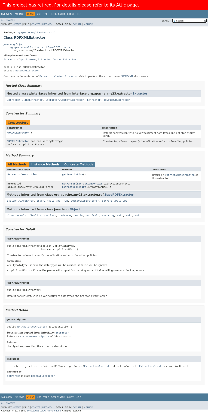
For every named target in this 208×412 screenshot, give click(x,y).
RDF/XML (127, 76)
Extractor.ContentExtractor (57, 59)
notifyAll (92, 215)
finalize (35, 215)
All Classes (8, 20)
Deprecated (58, 14)
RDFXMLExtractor (18, 132)
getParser (68, 183)
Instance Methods (45, 164)
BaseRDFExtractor (27, 70)
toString (108, 215)
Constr (35, 24)
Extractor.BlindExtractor (24, 99)
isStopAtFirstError (20, 200)
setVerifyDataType (114, 200)
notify (78, 215)
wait (120, 215)
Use (39, 14)
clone (10, 215)
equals (21, 215)
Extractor (10, 59)
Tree (46, 14)
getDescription (72, 174)
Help (78, 14)
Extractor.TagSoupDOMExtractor (108, 99)
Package (19, 14)
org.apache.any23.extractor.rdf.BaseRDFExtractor (39, 47)
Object (75, 209)
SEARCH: (166, 21)
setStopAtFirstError (85, 200)
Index (70, 14)
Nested (17, 24)
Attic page (127, 5)
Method (47, 24)
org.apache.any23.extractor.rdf (35, 32)
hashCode (65, 215)
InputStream (26, 59)
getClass (50, 215)
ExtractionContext (89, 183)
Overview (6, 14)
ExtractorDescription (22, 174)
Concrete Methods (78, 164)
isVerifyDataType (48, 200)
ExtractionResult (74, 187)
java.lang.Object (14, 44)
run (65, 200)
